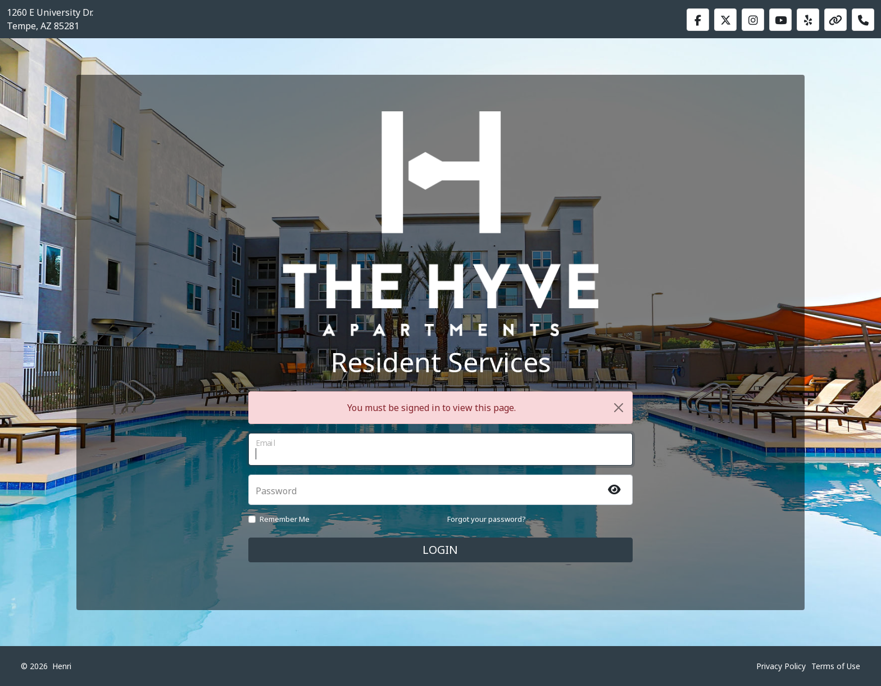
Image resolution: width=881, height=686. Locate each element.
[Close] (618, 407)
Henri (61, 666)
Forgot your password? (486, 519)
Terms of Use (835, 666)
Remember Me (285, 519)
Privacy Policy (781, 666)
